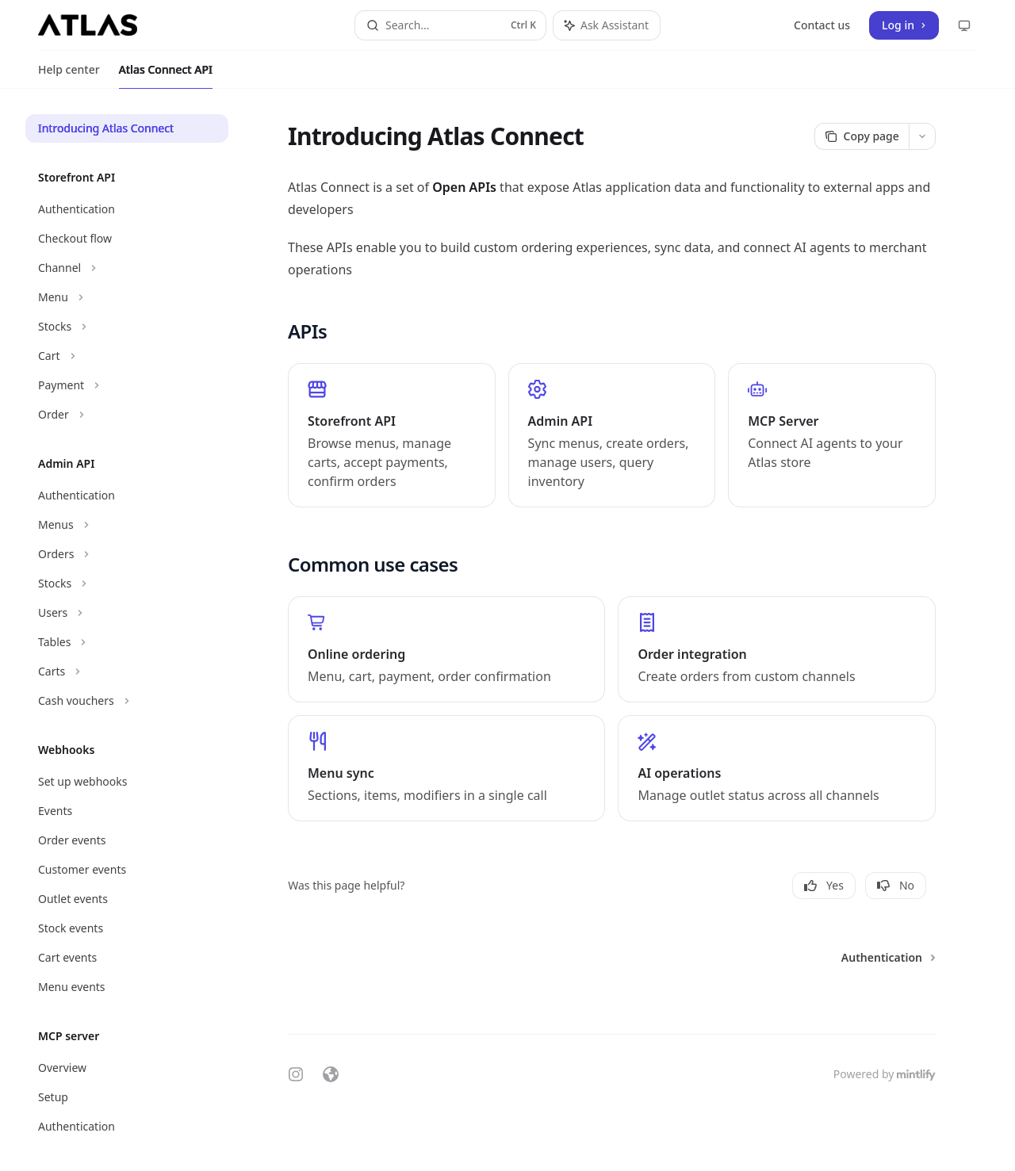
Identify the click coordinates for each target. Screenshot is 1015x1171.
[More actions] (922, 136)
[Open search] (450, 25)
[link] (392, 435)
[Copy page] (861, 136)
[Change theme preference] (964, 25)
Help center (69, 75)
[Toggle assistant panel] (606, 25)
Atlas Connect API (166, 75)
